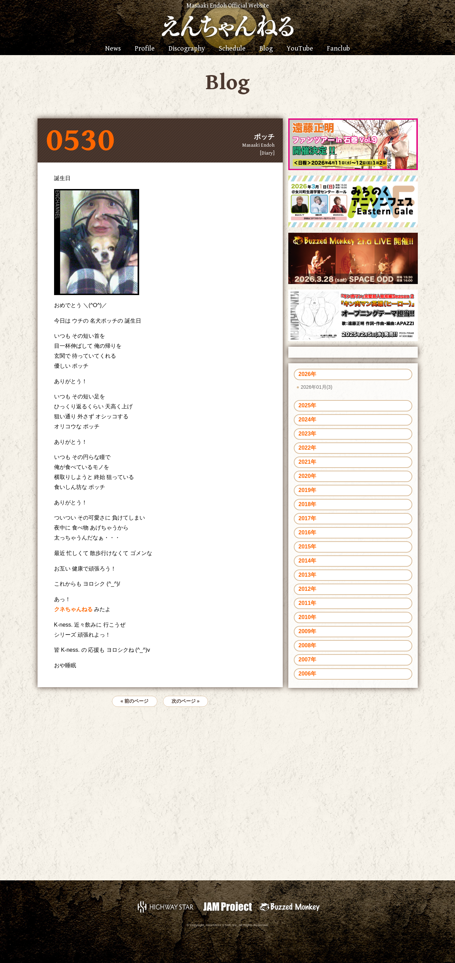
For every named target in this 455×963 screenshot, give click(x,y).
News (113, 48)
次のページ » (186, 701)
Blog (266, 48)
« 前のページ (135, 701)
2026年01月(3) (316, 387)
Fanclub (338, 48)
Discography (186, 48)
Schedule (232, 48)
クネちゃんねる (74, 609)
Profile (145, 48)
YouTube (300, 48)
